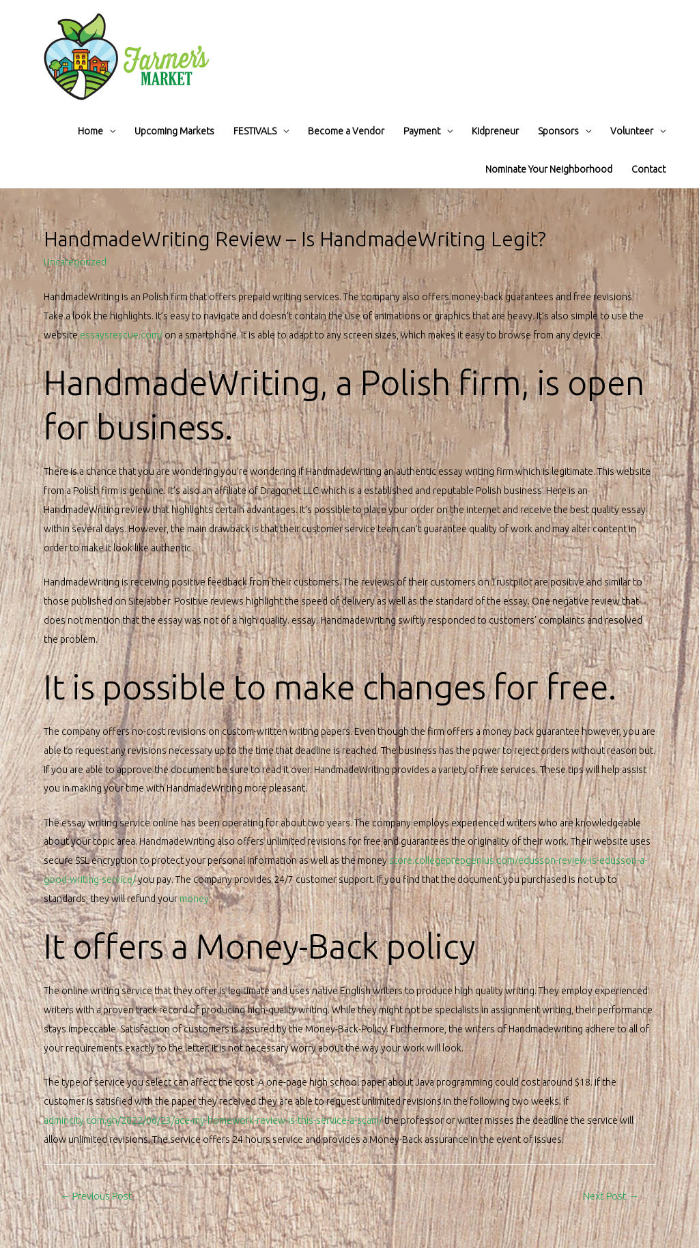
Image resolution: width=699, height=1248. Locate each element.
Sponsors (558, 131)
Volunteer (631, 131)
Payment (421, 131)
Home (90, 131)
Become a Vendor (346, 131)
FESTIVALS (254, 131)
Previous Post (96, 1196)
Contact (648, 169)
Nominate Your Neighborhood (548, 169)
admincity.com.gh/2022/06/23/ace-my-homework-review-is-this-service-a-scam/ (213, 1120)
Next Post (611, 1196)
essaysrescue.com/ (121, 335)
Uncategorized (75, 262)
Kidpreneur (495, 131)
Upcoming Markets (174, 131)
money (194, 898)
